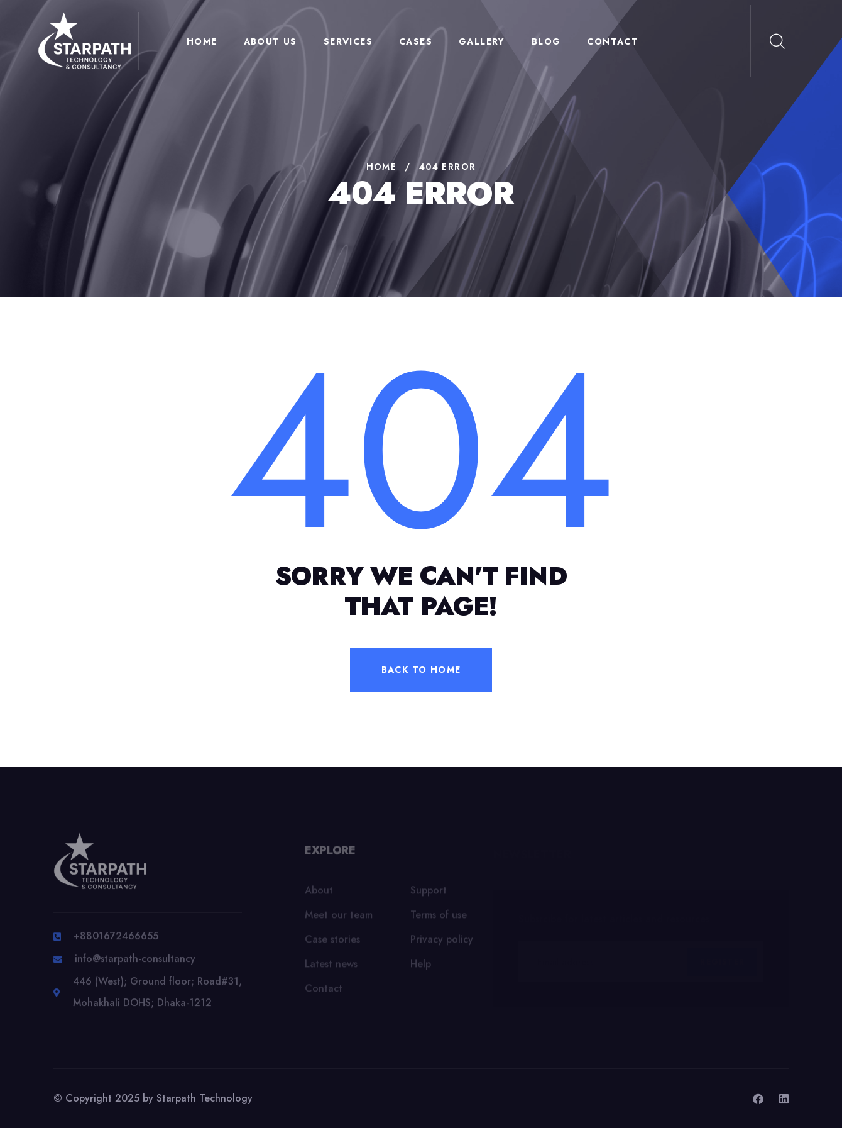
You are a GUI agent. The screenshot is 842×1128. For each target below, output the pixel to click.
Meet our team (339, 919)
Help (420, 968)
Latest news (331, 968)
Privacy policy (441, 943)
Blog (546, 41)
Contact (612, 41)
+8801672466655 (116, 941)
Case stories (332, 943)
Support (428, 894)
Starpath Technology (204, 1098)
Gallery (482, 41)
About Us (270, 41)
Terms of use (438, 919)
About (319, 894)
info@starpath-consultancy (135, 963)
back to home (421, 669)
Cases (415, 41)
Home (202, 41)
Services (348, 41)
